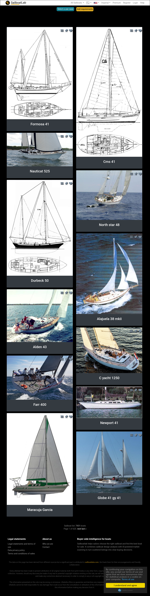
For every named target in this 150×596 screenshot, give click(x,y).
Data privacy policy (16, 550)
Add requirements (85, 9)
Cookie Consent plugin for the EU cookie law (125, 590)
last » (84, 529)
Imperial (105, 3)
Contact (46, 547)
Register (126, 3)
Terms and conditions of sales (21, 553)
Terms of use (128, 579)
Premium (117, 3)
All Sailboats (76, 3)
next (79, 529)
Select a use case (65, 9)
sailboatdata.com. (92, 562)
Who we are (48, 544)
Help (142, 3)
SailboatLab (15, 2)
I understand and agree (125, 585)
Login (135, 3)
